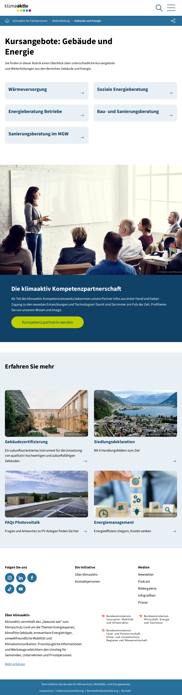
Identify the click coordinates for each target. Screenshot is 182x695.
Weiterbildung (61, 20)
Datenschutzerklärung (70, 690)
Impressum (46, 690)
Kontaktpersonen (87, 581)
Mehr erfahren (15, 664)
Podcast (144, 581)
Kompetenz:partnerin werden (47, 322)
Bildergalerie (147, 588)
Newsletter (146, 574)
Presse (143, 602)
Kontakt (126, 690)
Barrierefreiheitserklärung (102, 690)
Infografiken (147, 595)
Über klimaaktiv (86, 574)
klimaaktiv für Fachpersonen (30, 20)
